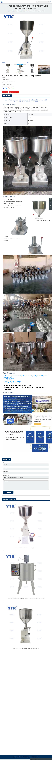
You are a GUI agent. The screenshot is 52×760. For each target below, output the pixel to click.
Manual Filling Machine (25, 11)
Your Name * (5, 463)
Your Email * (5, 467)
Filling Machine (17, 11)
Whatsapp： (5, 472)
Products (12, 11)
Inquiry (5, 92)
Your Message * (6, 480)
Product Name (6, 476)
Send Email (13, 92)
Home (9, 11)
